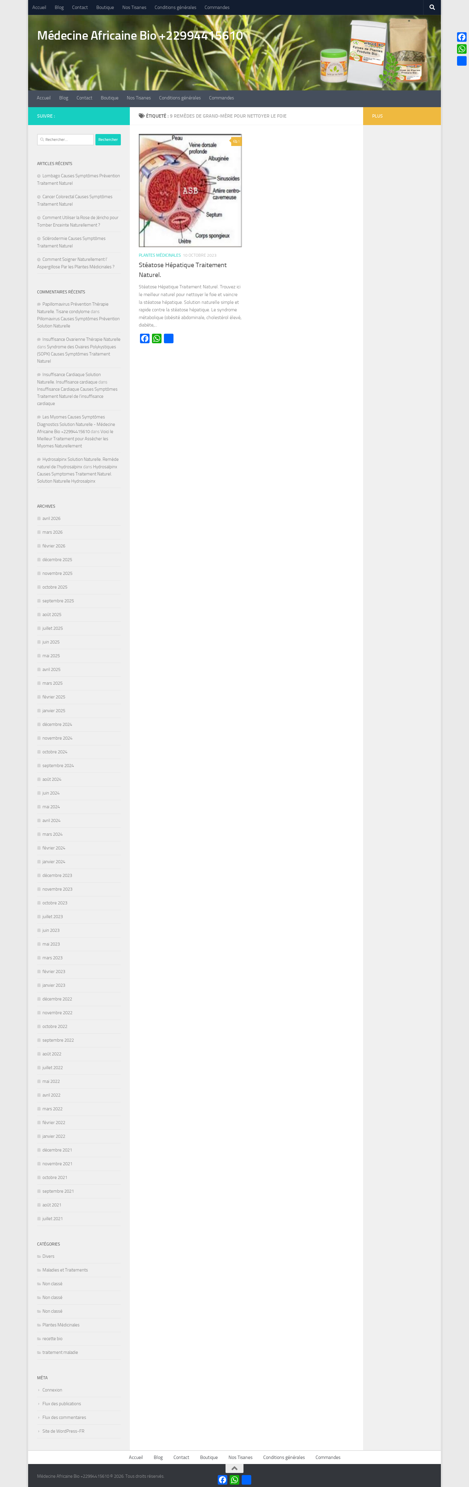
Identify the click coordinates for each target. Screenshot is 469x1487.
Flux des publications (61, 1402)
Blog (59, 7)
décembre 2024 (57, 722)
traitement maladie (60, 1350)
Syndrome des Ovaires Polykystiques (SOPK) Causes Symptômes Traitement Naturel (76, 352)
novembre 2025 (57, 571)
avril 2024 (51, 818)
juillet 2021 (52, 1217)
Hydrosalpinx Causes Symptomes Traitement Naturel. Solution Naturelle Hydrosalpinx (77, 472)
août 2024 (51, 777)
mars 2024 (52, 832)
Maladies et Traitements (65, 1268)
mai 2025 (51, 654)
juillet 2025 (52, 626)
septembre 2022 (58, 1038)
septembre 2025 (58, 599)
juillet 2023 (52, 915)
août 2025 (51, 612)
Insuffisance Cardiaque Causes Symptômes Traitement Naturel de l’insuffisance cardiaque (77, 394)
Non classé (52, 1282)
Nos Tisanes (134, 7)
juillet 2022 (52, 1066)
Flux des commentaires (64, 1415)
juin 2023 (51, 928)
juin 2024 (51, 791)
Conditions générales (175, 7)
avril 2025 (51, 667)
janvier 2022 (53, 1134)
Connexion (52, 1388)
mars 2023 (52, 956)
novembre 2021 (57, 1162)
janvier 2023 (53, 983)
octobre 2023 (54, 901)
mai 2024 (51, 805)
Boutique (105, 7)
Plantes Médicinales (160, 253)
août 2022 (51, 1052)
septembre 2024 (58, 763)
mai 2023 (51, 942)
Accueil (39, 7)
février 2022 (53, 1120)
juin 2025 (51, 640)
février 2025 (53, 695)
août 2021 (51, 1203)
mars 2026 (52, 530)
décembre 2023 (57, 873)
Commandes (217, 7)
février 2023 (53, 969)
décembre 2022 (57, 997)
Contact (80, 7)
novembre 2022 (57, 1011)
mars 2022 (52, 1107)
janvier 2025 (53, 709)
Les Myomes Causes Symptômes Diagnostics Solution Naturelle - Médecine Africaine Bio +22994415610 (76, 422)
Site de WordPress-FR (63, 1429)
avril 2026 (51, 516)
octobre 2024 (54, 750)
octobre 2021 (54, 1175)
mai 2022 (51, 1079)
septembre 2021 (58, 1189)
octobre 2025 (54, 585)
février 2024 (53, 846)
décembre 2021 (57, 1148)
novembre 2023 (57, 887)
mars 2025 (52, 681)
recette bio (52, 1337)
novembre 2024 (57, 736)
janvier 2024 (53, 860)
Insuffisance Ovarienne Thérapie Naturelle (81, 337)
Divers (48, 1254)
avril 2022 (51, 1093)
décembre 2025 (57, 558)
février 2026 (53, 544)
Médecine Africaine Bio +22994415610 (140, 35)
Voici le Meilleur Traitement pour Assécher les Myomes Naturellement (75, 437)
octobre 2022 (54, 1024)
